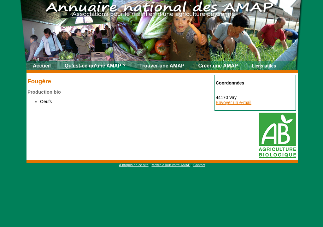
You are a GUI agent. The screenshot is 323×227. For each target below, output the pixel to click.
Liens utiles (264, 65)
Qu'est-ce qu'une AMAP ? (95, 65)
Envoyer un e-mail (233, 102)
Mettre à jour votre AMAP (170, 165)
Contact (199, 165)
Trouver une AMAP (162, 65)
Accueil (42, 65)
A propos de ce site (134, 165)
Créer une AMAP (218, 65)
